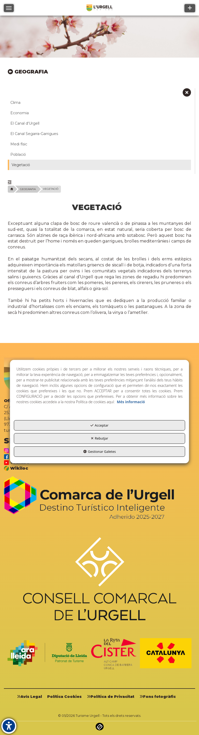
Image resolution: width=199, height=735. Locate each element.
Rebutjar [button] (99, 438)
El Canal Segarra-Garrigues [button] (34, 133)
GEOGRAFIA (28, 72)
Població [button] (18, 154)
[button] (187, 94)
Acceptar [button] (99, 425)
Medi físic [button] (18, 144)
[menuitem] (31, 696)
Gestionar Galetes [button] (99, 451)
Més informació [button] (131, 401)
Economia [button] (19, 113)
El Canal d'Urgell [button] (24, 123)
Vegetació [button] (21, 165)
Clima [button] (15, 102)
